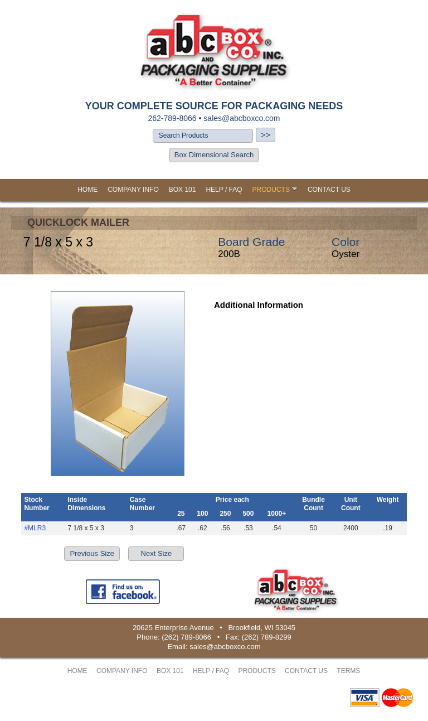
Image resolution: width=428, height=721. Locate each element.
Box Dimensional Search (214, 155)
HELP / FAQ (224, 189)
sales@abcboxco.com (241, 118)
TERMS (348, 671)
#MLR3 (35, 528)
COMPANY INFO (133, 189)
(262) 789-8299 (266, 637)
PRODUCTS (275, 189)
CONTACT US (329, 189)
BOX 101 (182, 189)
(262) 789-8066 (186, 637)
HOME (87, 189)
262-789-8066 (172, 118)
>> (266, 134)
